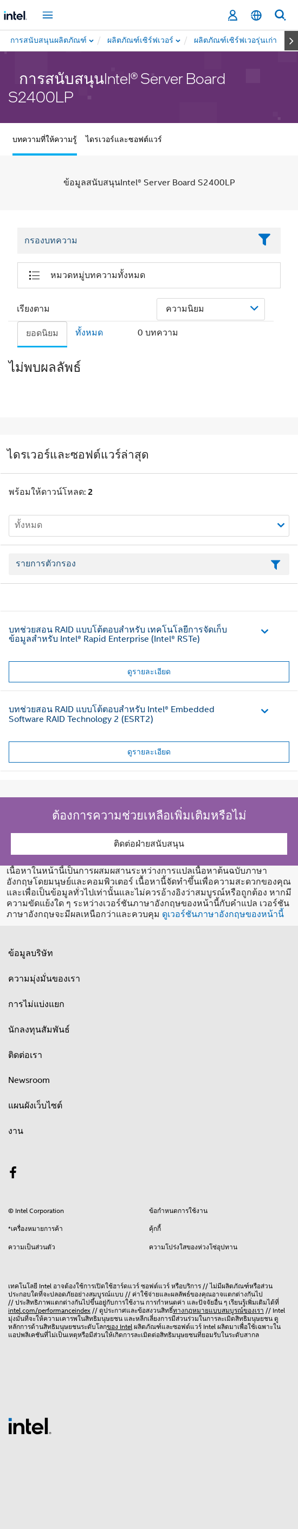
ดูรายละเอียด (149, 671)
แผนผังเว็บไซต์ (35, 1105)
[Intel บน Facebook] (13, 1174)
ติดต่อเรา (25, 1055)
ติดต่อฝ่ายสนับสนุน (149, 843)
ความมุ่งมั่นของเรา (44, 978)
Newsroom (29, 1080)
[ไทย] (256, 15)
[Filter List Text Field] (134, 240)
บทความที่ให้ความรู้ (44, 139)
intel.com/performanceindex (49, 1310)
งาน (15, 1131)
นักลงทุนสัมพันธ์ (39, 1029)
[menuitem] (141, 40)
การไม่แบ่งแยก (36, 1004)
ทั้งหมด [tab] (89, 332)
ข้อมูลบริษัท (30, 953)
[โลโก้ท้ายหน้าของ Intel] (29, 1425)
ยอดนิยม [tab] (42, 333)
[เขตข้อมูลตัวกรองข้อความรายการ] (149, 564)
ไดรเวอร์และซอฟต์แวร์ (124, 139)
